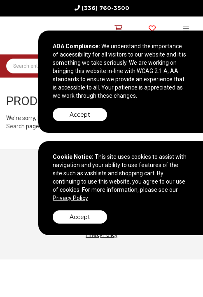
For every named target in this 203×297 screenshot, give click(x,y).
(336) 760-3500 (105, 8)
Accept (80, 114)
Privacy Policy (70, 198)
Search (15, 126)
